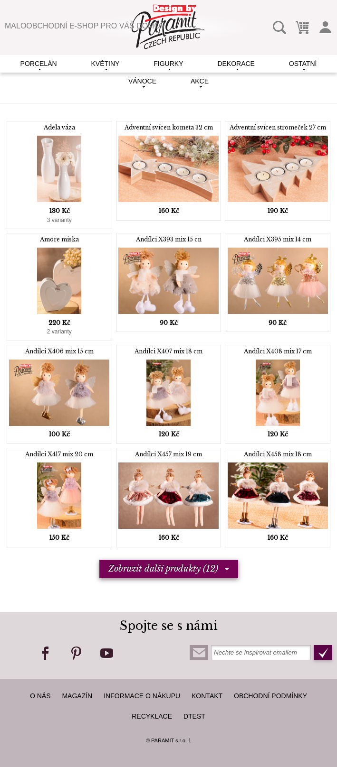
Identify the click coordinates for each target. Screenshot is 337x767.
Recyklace (152, 716)
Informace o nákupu (142, 696)
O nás (40, 696)
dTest (194, 716)
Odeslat (323, 652)
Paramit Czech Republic (168, 26)
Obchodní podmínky (270, 696)
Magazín (77, 696)
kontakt (207, 696)
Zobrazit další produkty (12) (163, 569)
